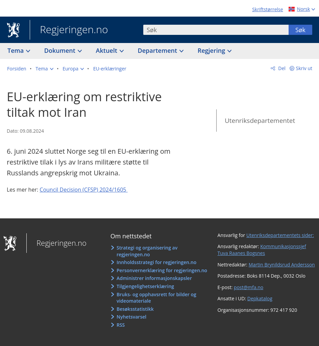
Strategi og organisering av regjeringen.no (147, 251)
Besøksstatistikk (135, 309)
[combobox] (216, 30)
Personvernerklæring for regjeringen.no (162, 270)
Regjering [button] (212, 50)
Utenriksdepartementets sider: (280, 235)
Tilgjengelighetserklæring (145, 286)
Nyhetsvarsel (131, 316)
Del (281, 68)
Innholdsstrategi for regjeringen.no (156, 262)
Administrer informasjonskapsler (154, 278)
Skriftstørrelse (267, 9)
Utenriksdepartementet (260, 120)
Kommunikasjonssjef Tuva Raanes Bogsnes (262, 249)
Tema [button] (16, 50)
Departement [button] (158, 50)
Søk (300, 30)
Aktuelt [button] (107, 50)
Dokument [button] (60, 50)
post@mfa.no (248, 287)
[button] (44, 68)
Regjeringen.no (69, 30)
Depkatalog (259, 298)
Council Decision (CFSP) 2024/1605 (83, 189)
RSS (121, 325)
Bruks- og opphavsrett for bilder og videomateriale (156, 297)
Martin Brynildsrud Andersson (282, 264)
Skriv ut (304, 68)
